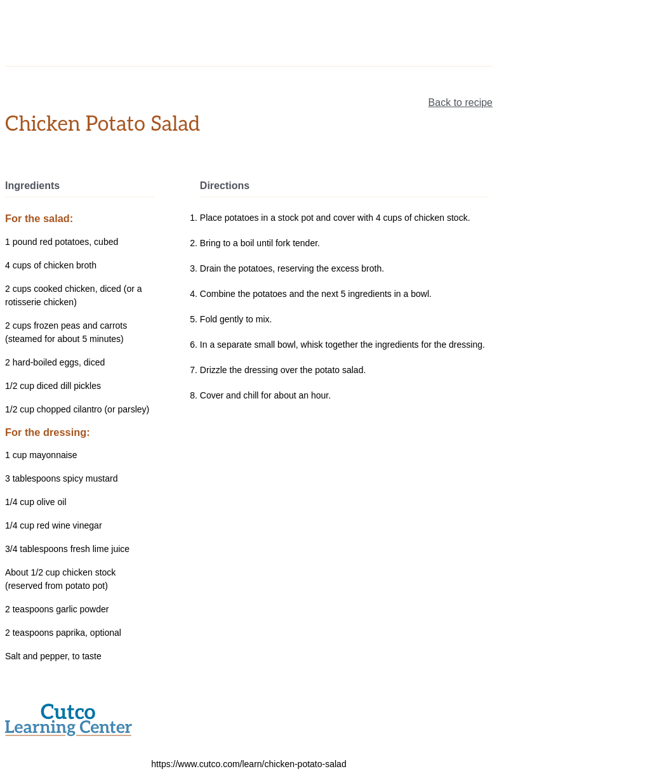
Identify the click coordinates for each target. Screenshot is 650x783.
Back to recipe (460, 102)
